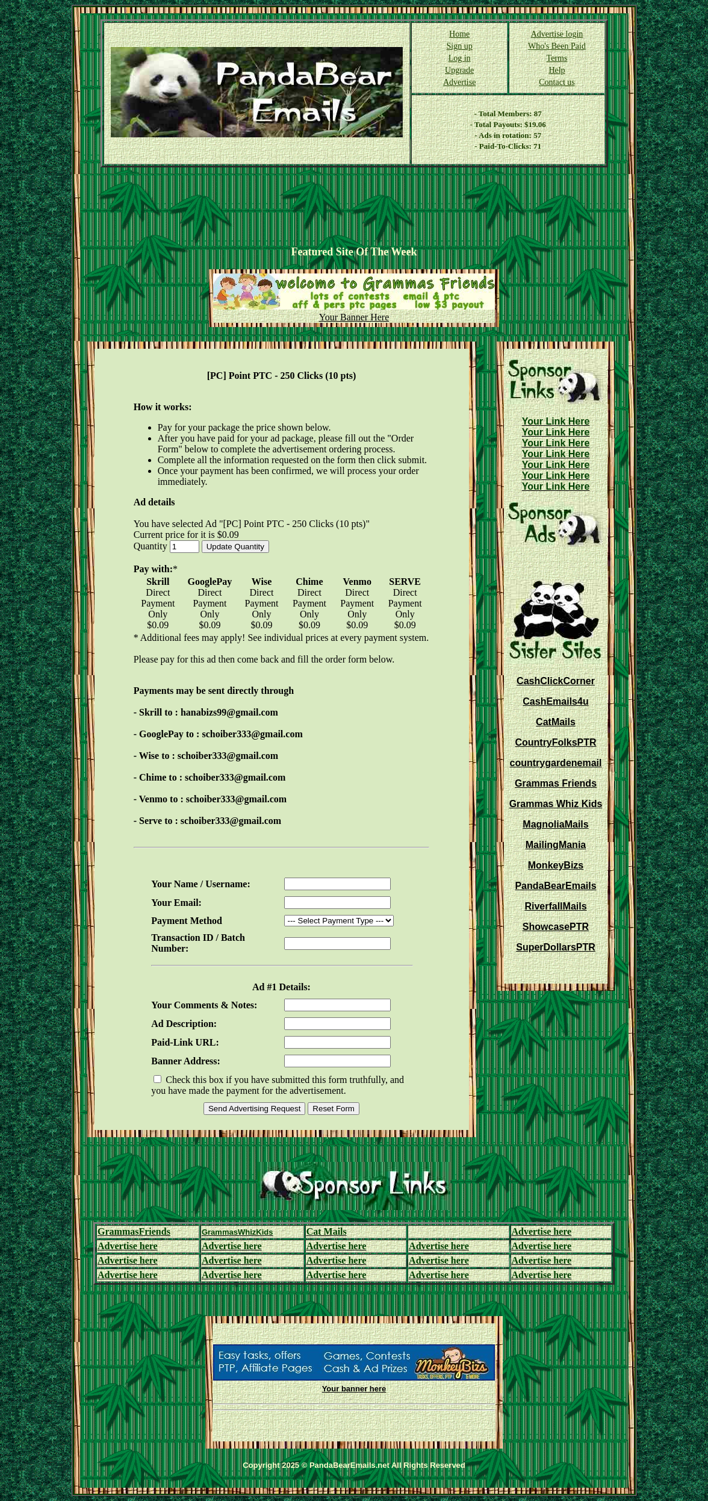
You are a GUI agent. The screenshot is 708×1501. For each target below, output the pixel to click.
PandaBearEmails (555, 886)
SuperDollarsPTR (555, 947)
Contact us (557, 82)
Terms (557, 58)
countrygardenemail (556, 763)
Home (459, 34)
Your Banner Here (354, 317)
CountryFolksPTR (555, 742)
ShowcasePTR (556, 927)
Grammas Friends (556, 783)
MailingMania (556, 845)
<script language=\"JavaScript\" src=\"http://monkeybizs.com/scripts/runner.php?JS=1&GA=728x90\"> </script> (354, 206)
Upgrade (459, 70)
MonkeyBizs (555, 865)
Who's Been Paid (557, 46)
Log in (460, 58)
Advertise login (557, 34)
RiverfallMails (555, 906)
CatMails (556, 722)
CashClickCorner (556, 681)
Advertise (459, 82)
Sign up (460, 46)
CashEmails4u (555, 701)
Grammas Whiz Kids (556, 804)
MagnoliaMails (555, 824)
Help (556, 70)
